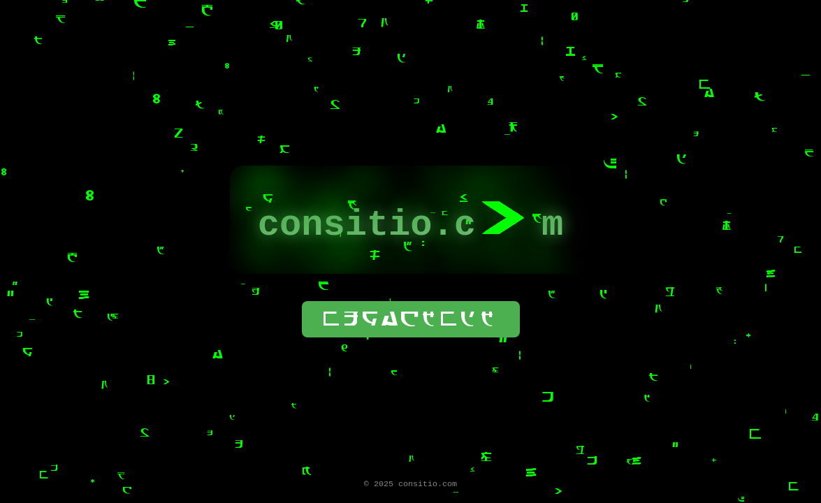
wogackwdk (411, 318)
